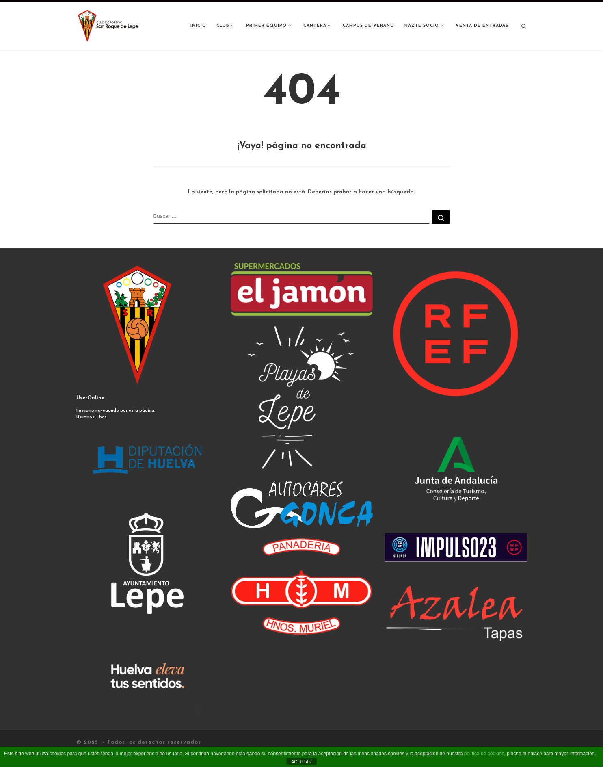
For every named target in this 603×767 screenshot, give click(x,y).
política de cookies (484, 753)
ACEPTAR (301, 761)
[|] (108, 25)
